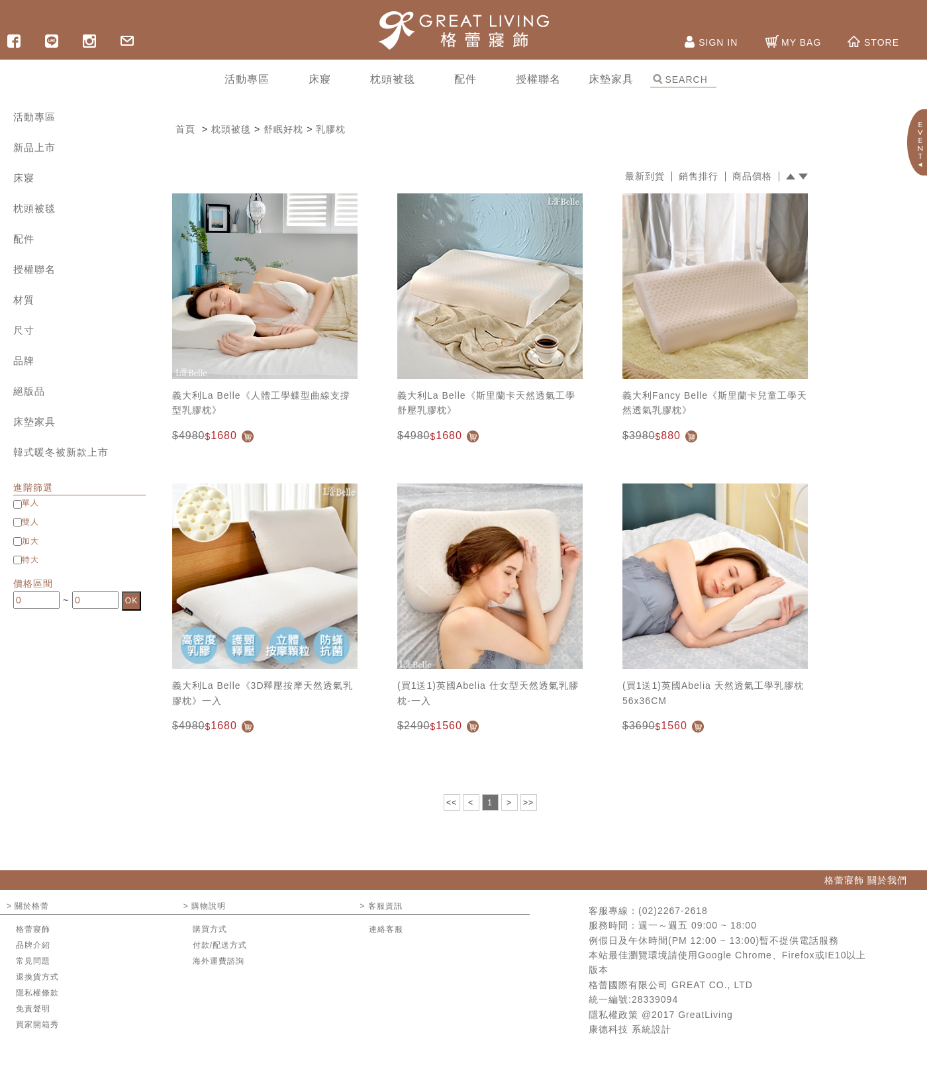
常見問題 (33, 961)
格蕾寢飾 (33, 929)
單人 (30, 502)
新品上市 (34, 147)
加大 (30, 541)
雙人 (30, 522)
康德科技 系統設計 (630, 1029)
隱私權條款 (37, 992)
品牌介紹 (33, 945)
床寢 (23, 177)
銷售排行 (698, 176)
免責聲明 (33, 1008)
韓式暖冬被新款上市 (61, 452)
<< (451, 802)
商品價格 (752, 176)
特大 (30, 559)
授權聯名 (34, 269)
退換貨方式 (37, 977)
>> (528, 802)
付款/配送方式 (220, 945)
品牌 (23, 360)
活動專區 (34, 117)
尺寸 (23, 330)
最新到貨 (645, 176)
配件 (23, 238)
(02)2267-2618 (673, 910)
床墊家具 (34, 421)
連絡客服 (386, 929)
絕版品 (29, 391)
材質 (23, 299)
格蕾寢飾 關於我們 (865, 880)
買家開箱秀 (37, 1024)
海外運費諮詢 (218, 961)
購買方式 (210, 929)
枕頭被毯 (34, 208)
